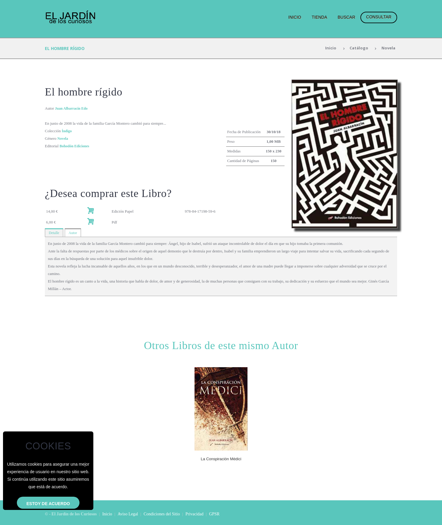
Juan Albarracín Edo (72, 108)
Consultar (378, 16)
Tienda (319, 17)
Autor (74, 233)
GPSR (214, 514)
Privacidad (194, 514)
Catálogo (357, 48)
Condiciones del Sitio (162, 514)
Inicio (294, 17)
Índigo (67, 131)
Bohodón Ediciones (76, 146)
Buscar (346, 17)
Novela (387, 48)
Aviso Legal (128, 514)
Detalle (54, 233)
